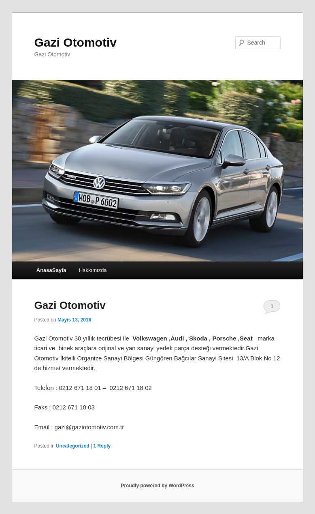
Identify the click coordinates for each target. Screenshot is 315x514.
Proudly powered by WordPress (157, 485)
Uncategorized (72, 446)
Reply (102, 446)
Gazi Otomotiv (75, 42)
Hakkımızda (93, 270)
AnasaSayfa (51, 270)
